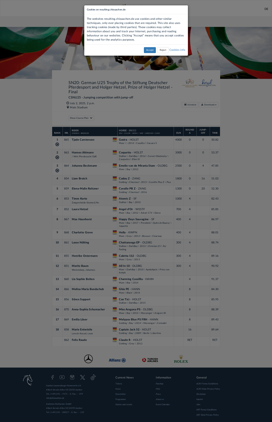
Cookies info (177, 50)
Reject (163, 50)
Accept (150, 50)
